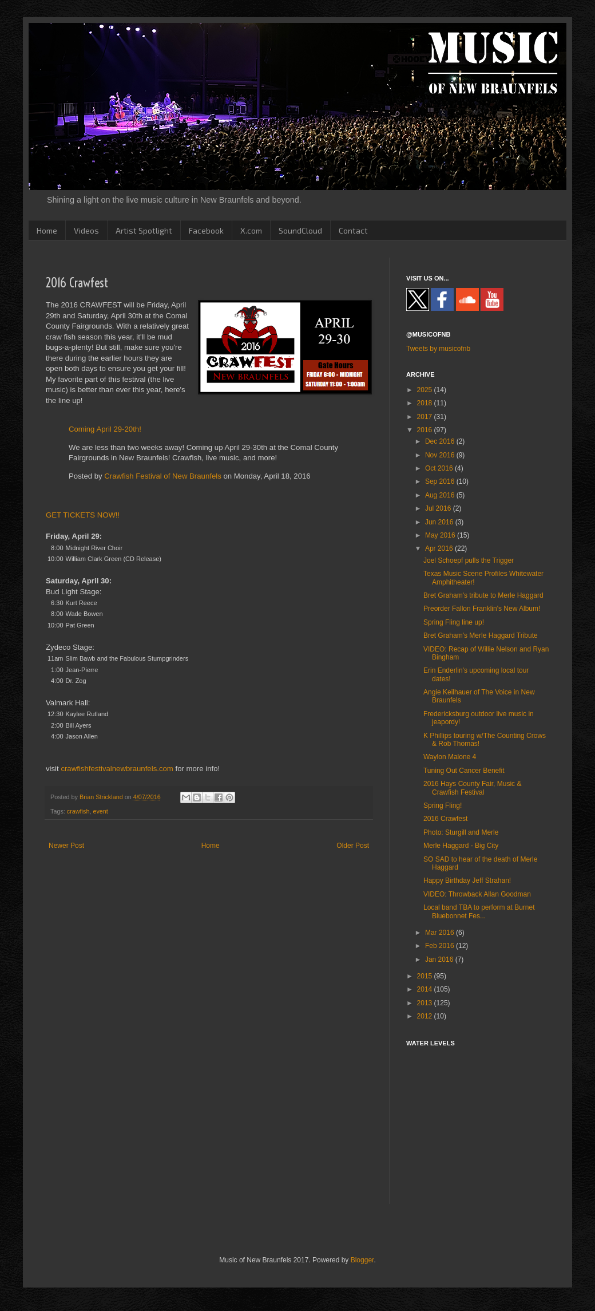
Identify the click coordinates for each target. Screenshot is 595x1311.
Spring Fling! (442, 805)
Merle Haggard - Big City (460, 846)
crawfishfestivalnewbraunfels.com (117, 768)
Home (47, 230)
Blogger (362, 1260)
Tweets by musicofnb (438, 349)
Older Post (352, 846)
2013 (425, 1003)
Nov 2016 (441, 455)
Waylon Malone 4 (449, 757)
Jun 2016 (440, 522)
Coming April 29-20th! (105, 429)
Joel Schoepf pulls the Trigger (468, 560)
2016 (425, 430)
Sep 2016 (441, 481)
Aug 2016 (441, 495)
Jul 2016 (439, 508)
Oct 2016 (440, 468)
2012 (425, 1016)
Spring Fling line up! (453, 622)
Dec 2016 (441, 441)
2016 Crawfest (445, 819)
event (100, 811)
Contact (353, 230)
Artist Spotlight (144, 230)
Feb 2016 (440, 946)
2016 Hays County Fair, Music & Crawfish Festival (472, 788)
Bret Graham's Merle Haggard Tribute (480, 635)
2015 (425, 976)
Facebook (206, 230)
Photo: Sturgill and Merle (460, 832)
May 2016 (441, 535)
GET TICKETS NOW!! (83, 515)
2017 (425, 417)
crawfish (78, 811)
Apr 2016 (440, 548)
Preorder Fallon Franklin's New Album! (481, 609)
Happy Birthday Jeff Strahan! (467, 880)
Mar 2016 (440, 933)
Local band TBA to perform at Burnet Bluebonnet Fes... (479, 911)
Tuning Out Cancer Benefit (464, 771)
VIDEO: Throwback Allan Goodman (477, 894)
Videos (86, 230)
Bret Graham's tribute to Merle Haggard (483, 595)
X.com (251, 230)
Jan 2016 (440, 959)
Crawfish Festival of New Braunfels (162, 476)
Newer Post (66, 846)
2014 (425, 989)
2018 (425, 403)
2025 (425, 390)
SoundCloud (300, 230)
